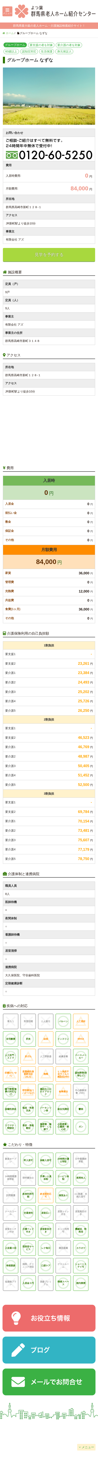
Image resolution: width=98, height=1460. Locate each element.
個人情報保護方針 (24, 1437)
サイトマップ (73, 1437)
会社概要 (24, 1426)
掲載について (73, 1426)
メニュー (88, 1447)
